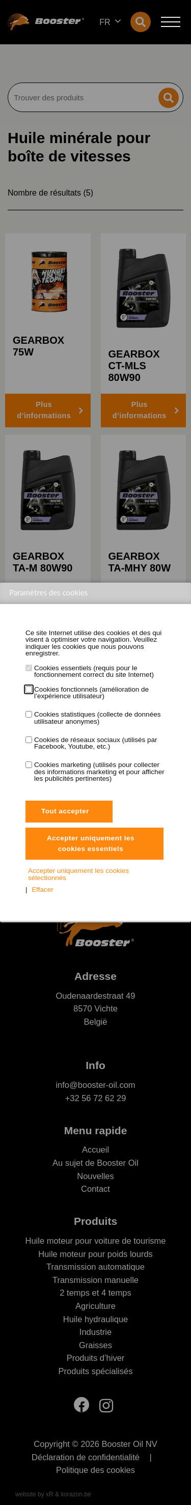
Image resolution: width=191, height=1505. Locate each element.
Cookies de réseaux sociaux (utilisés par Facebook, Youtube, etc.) (95, 743)
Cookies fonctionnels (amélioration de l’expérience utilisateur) (91, 693)
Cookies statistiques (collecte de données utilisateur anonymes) (97, 718)
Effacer (42, 889)
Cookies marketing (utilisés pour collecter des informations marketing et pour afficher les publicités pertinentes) (99, 771)
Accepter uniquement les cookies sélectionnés (78, 874)
